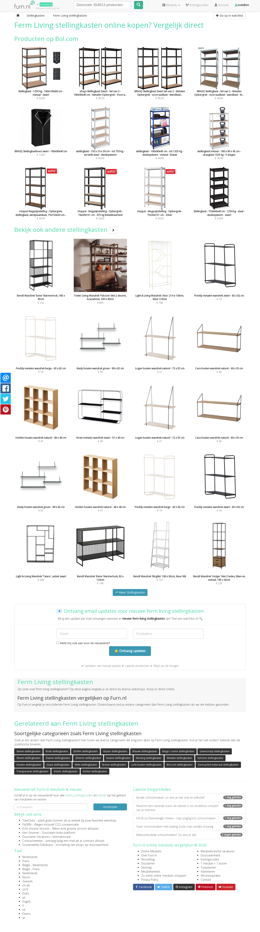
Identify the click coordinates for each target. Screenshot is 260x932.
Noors (26, 877)
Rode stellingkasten (57, 751)
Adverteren (208, 871)
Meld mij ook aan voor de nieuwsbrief (83, 643)
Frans (25, 861)
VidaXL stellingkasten (66, 771)
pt (23, 897)
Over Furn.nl (149, 855)
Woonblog (148, 859)
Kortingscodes (210, 859)
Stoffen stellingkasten (85, 751)
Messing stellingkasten (148, 758)
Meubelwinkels (150, 871)
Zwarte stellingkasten (58, 758)
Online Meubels (151, 851)
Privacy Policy (149, 880)
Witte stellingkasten (86, 764)
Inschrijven (110, 807)
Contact (206, 880)
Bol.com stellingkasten (180, 764)
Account (221, 5)
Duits (25, 893)
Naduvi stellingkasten (118, 758)
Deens (26, 914)
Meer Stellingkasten (130, 592)
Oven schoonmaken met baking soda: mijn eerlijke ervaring (189, 826)
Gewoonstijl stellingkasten (215, 751)
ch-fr (25, 889)
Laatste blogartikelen (152, 789)
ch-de (26, 885)
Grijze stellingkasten (58, 764)
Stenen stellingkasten (28, 751)
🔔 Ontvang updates (130, 651)
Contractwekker (32, 841)
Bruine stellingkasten (114, 764)
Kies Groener (30, 833)
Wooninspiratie (210, 875)
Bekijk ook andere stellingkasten (65, 229)
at (23, 918)
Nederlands (30, 857)
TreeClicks (28, 820)
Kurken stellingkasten (95, 771)
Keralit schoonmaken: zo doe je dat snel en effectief (189, 797)
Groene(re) (46, 4)
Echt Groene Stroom (35, 828)
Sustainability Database (37, 845)
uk (23, 910)
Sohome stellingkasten (210, 758)
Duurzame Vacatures (36, 837)
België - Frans (31, 869)
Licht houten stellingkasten (146, 764)
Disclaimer (148, 863)
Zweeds (27, 881)
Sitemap (146, 867)
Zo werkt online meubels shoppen (163, 875)
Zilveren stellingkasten (88, 758)
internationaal (61, 837)
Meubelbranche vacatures (218, 851)
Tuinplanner (208, 867)
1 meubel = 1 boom (214, 863)
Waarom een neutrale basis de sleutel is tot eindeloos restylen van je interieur (189, 808)
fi (23, 905)
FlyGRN (26, 824)
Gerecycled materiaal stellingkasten (218, 764)
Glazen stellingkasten (115, 751)
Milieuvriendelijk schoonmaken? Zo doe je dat (189, 835)
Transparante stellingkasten (32, 771)
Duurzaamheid (210, 855)
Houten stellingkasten (28, 764)
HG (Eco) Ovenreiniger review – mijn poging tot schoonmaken (189, 818)
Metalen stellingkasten (179, 758)
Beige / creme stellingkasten (178, 751)
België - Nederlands (35, 865)
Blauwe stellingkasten (144, 751)
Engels (26, 901)
